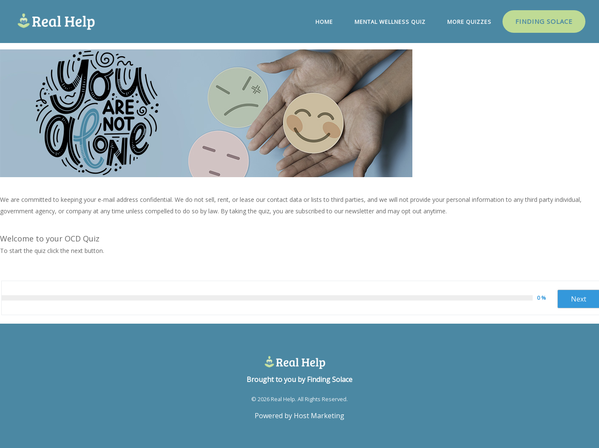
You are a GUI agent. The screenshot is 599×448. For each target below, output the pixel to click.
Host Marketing (319, 415)
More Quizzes (469, 22)
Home (324, 22)
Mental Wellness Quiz (390, 22)
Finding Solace (544, 21)
